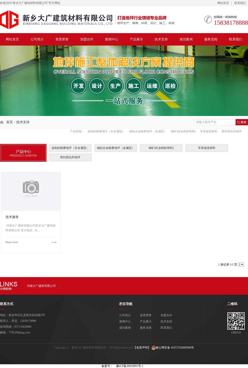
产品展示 (136, 39)
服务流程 (210, 39)
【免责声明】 (142, 347)
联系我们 (240, 3)
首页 (9, 122)
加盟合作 (86, 39)
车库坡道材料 (208, 131)
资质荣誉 (62, 39)
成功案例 (186, 39)
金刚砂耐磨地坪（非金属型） (106, 131)
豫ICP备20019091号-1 (129, 366)
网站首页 (223, 3)
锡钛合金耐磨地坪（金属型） (148, 131)
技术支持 (161, 39)
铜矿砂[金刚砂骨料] (183, 131)
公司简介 (37, 39)
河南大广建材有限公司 (41, 285)
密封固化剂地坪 (232, 131)
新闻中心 (111, 39)
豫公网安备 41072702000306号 (172, 348)
